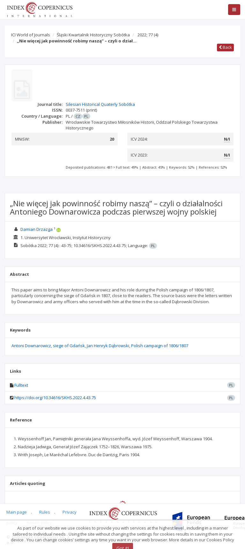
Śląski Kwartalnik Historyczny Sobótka (93, 35)
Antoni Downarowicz (31, 345)
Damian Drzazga (36, 229)
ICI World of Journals (30, 35)
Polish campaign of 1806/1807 (159, 345)
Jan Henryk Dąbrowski (108, 345)
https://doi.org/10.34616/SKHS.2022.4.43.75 (55, 397)
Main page (16, 512)
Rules (44, 512)
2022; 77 (147, 35)
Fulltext (21, 385)
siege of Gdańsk (69, 345)
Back (225, 47)
